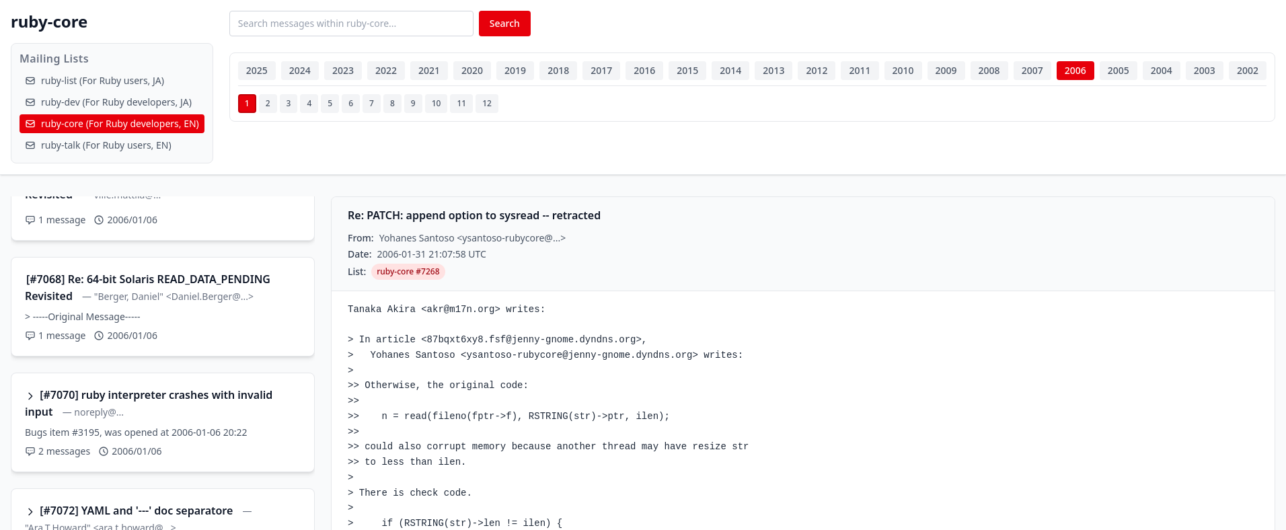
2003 (1204, 70)
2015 (687, 70)
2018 (558, 70)
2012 (816, 70)
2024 (300, 70)
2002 (1247, 70)
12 (487, 103)
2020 (472, 70)
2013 (773, 70)
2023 (343, 70)
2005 (1118, 70)
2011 (859, 70)
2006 (1075, 70)
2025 (257, 70)
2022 (386, 70)
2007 (1032, 70)
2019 (515, 70)
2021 (429, 70)
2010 (903, 70)
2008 (989, 70)
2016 (644, 70)
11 (461, 103)
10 (436, 103)
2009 (946, 70)
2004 (1161, 70)
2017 (601, 70)
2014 (730, 70)
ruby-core (49, 21)
